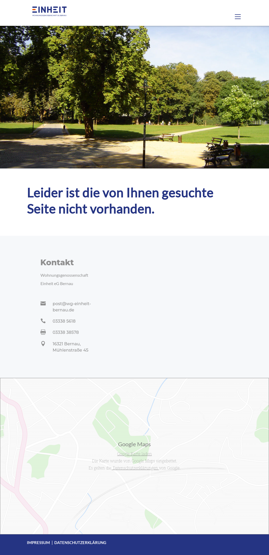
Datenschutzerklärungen (135, 468)
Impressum (38, 542)
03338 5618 (64, 321)
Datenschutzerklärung (80, 542)
